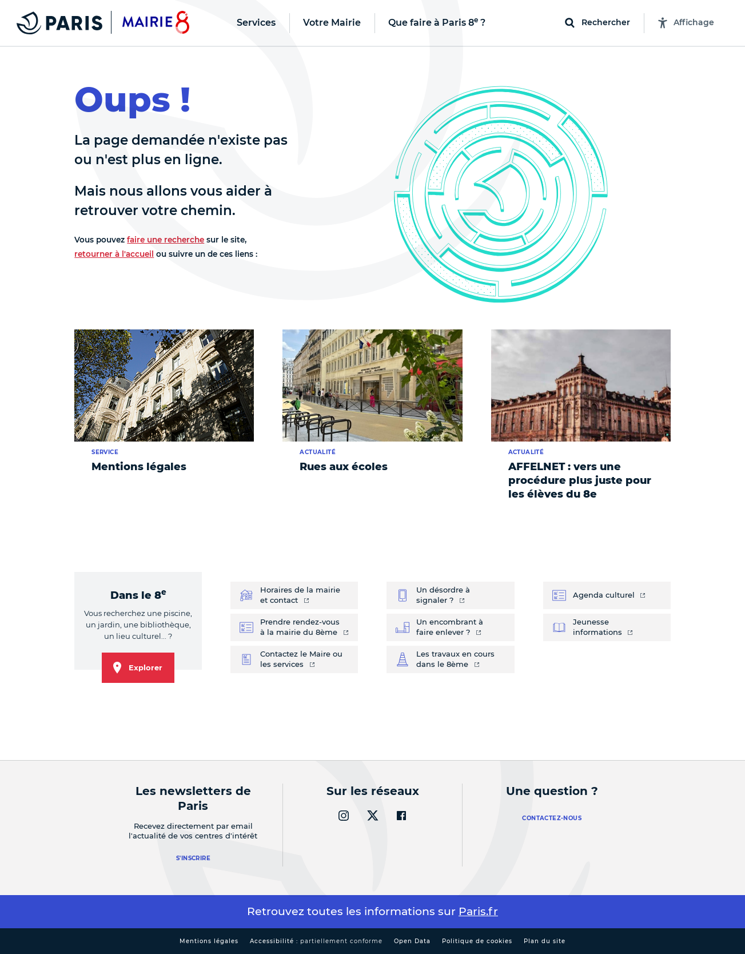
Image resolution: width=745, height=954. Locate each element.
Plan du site (544, 941)
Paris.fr (478, 911)
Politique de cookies (477, 941)
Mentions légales (209, 941)
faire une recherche (165, 239)
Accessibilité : (316, 941)
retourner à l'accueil (114, 254)
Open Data (412, 941)
